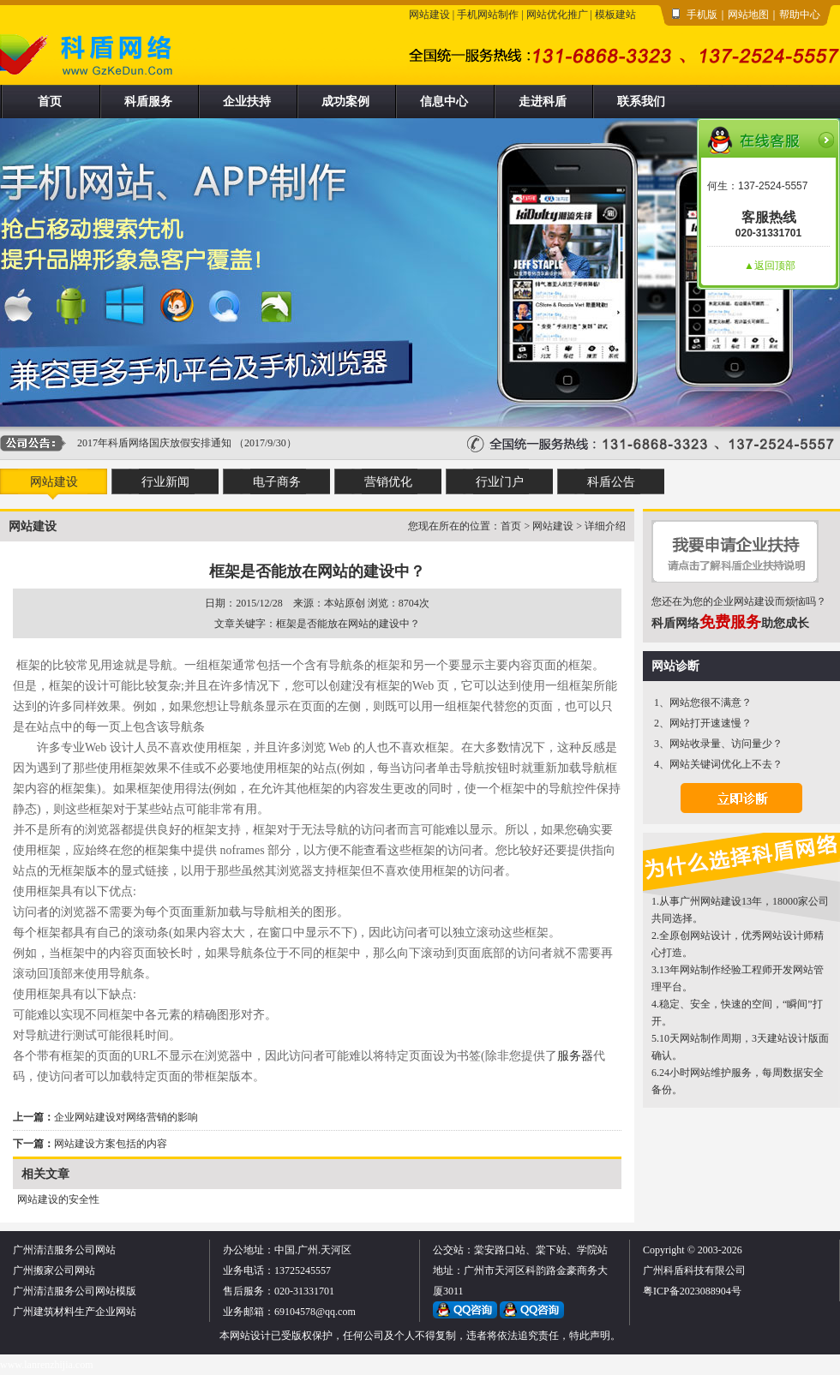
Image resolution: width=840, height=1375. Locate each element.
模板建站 (615, 15)
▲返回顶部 (769, 266)
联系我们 (641, 101)
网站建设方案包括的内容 (110, 1144)
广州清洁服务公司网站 (64, 1250)
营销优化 (388, 481)
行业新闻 (165, 481)
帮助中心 (799, 15)
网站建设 (429, 15)
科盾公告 (611, 481)
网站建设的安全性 (58, 1199)
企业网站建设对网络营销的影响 (126, 1117)
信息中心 (444, 101)
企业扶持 (247, 101)
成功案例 (345, 101)
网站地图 (748, 15)
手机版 (702, 15)
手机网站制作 (488, 15)
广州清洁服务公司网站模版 (74, 1291)
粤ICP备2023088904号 (692, 1291)
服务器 (575, 1055)
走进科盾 (543, 101)
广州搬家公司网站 (54, 1270)
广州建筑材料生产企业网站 (74, 1312)
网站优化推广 (557, 15)
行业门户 (500, 481)
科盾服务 (148, 101)
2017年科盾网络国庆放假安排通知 (154, 443)
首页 (50, 101)
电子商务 (277, 481)
